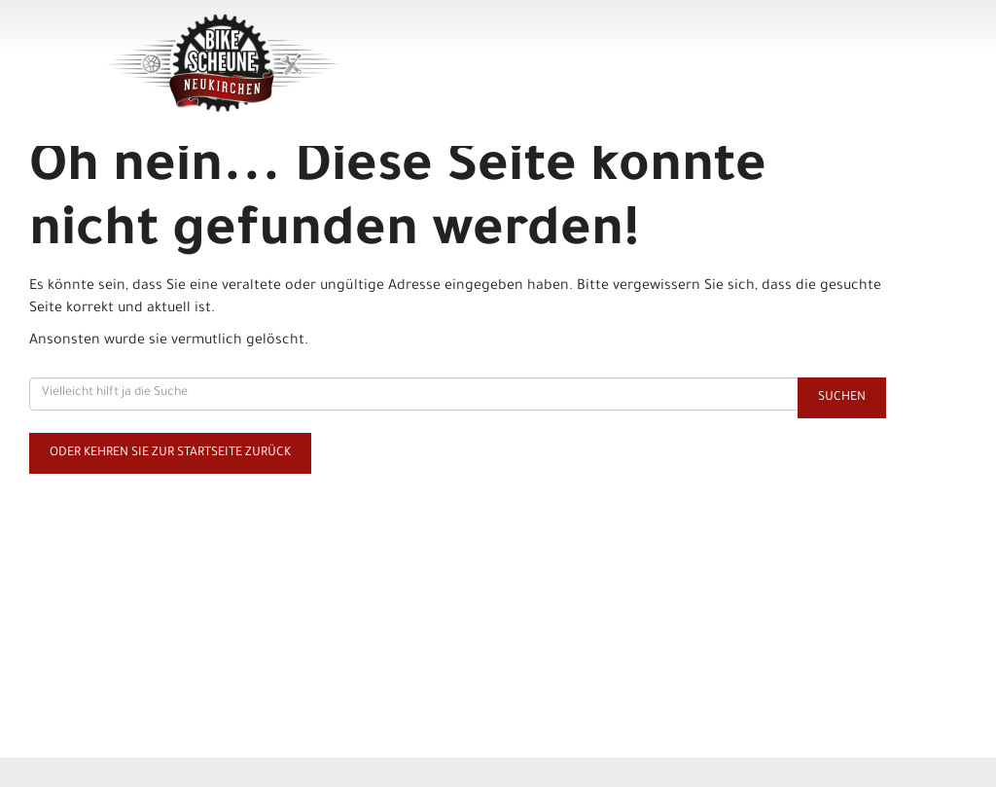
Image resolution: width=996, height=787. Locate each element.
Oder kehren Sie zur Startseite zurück (170, 453)
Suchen (842, 398)
